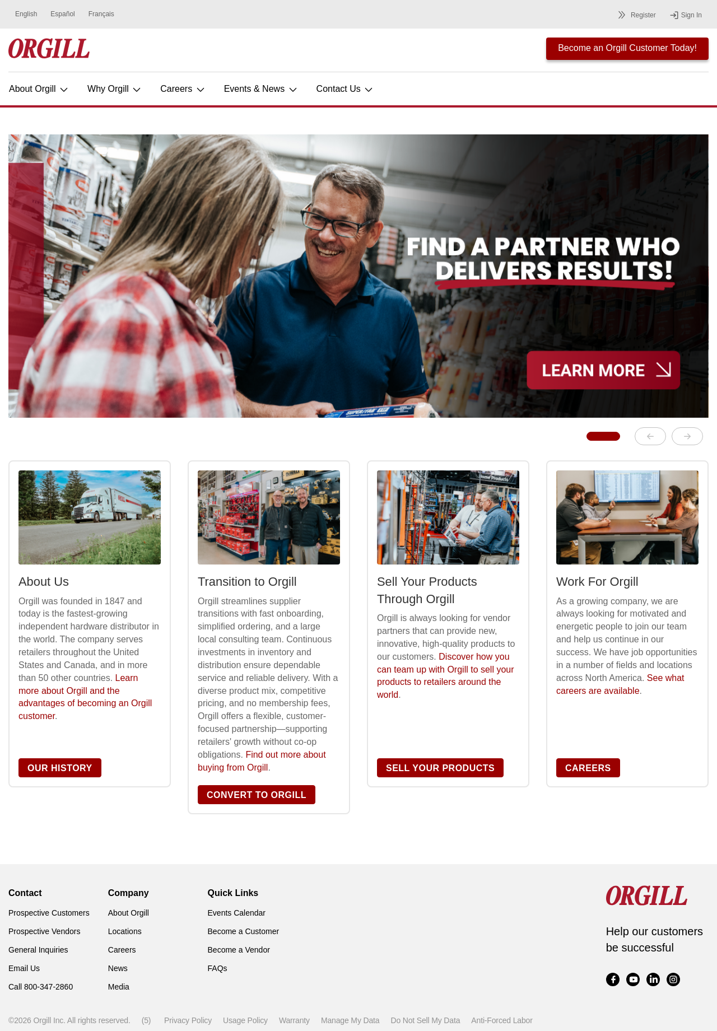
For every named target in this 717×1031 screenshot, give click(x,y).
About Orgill (39, 89)
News (118, 968)
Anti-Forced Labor (501, 1020)
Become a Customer (244, 931)
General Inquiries (38, 949)
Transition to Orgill (247, 582)
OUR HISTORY (59, 768)
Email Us (24, 968)
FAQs (217, 968)
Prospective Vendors (44, 931)
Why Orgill (114, 89)
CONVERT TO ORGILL (256, 795)
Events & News (261, 89)
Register (635, 15)
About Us (43, 582)
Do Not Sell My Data (425, 1020)
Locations (125, 931)
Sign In (685, 15)
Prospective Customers (49, 912)
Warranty (294, 1020)
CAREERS (588, 768)
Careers (183, 89)
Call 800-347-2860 (40, 986)
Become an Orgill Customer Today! (627, 48)
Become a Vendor (239, 949)
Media (118, 986)
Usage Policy (245, 1020)
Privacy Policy (188, 1020)
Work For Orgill (597, 582)
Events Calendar (237, 912)
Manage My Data (350, 1020)
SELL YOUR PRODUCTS (440, 768)
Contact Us (345, 89)
